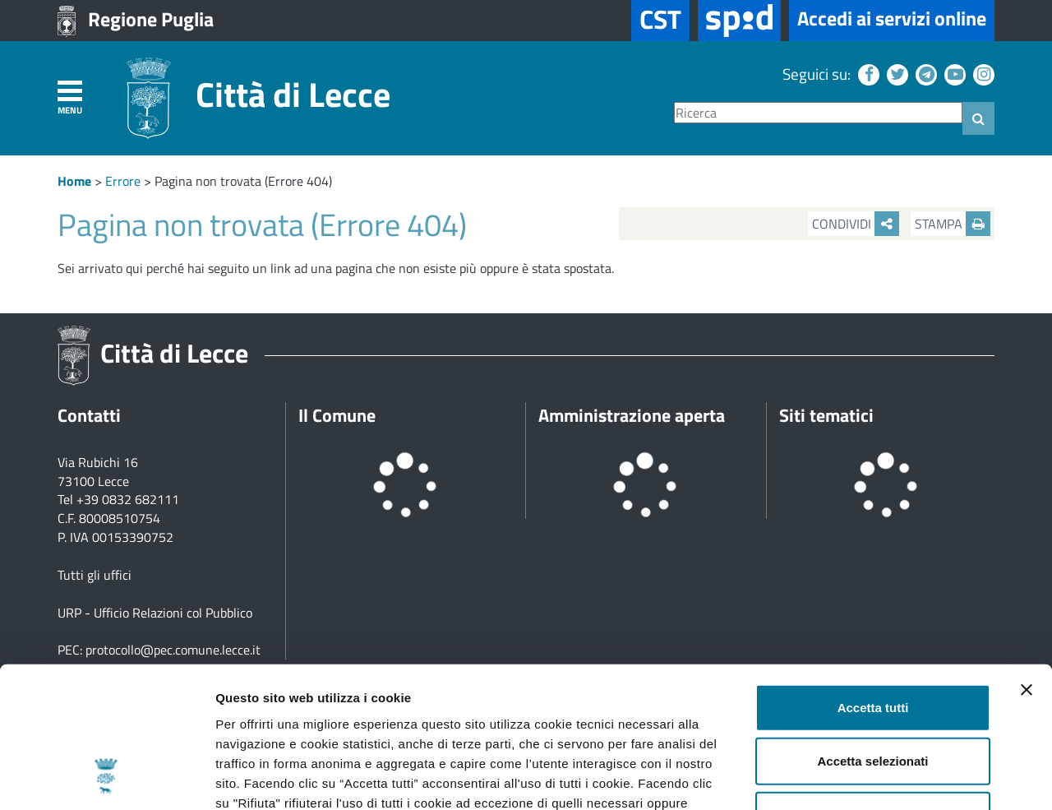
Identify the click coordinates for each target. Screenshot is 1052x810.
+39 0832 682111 (127, 499)
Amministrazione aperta (631, 415)
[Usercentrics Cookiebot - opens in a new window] (106, 778)
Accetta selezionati (872, 630)
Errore (123, 181)
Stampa (952, 223)
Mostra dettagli (864, 778)
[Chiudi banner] (1026, 558)
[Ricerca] (818, 113)
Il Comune (337, 415)
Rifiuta (873, 684)
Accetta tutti (873, 576)
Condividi (855, 224)
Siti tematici (826, 415)
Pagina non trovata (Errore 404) (243, 181)
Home (74, 181)
